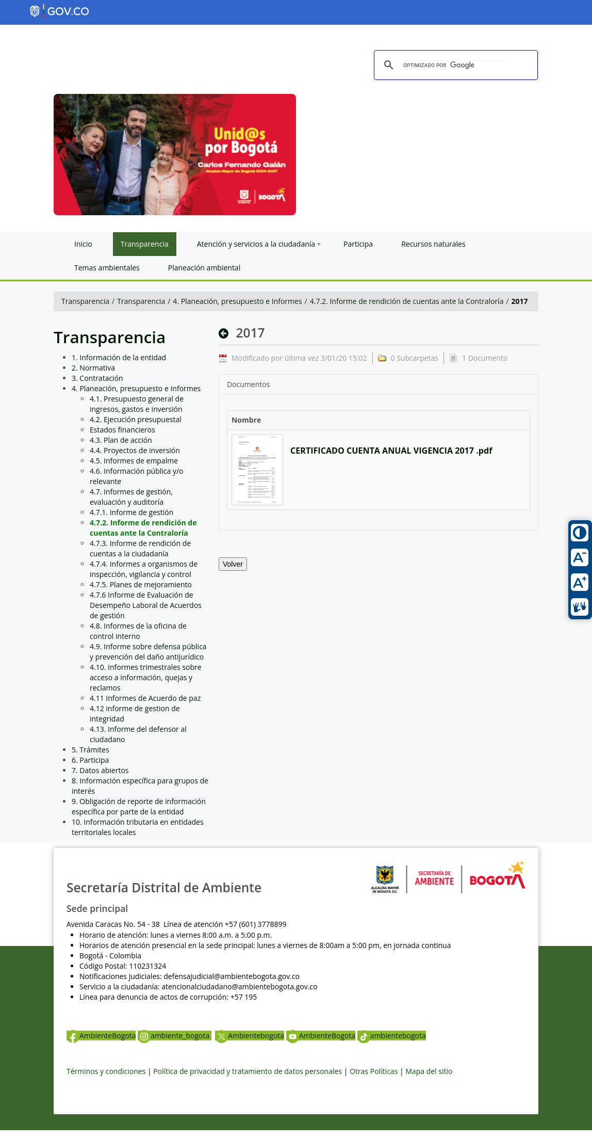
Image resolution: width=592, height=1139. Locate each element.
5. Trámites (90, 750)
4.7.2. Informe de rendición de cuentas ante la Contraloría (407, 301)
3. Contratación (97, 378)
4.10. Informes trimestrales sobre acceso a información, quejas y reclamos (146, 677)
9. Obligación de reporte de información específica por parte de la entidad (139, 806)
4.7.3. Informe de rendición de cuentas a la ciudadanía (140, 548)
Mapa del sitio (428, 1071)
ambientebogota (391, 1035)
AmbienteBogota (101, 1035)
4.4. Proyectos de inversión (135, 450)
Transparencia (85, 301)
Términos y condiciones (106, 1071)
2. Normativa (93, 368)
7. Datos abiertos (100, 770)
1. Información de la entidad (119, 357)
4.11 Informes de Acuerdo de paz (145, 698)
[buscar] (454, 65)
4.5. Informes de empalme (134, 461)
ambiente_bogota (174, 1035)
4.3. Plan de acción (121, 440)
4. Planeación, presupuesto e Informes (237, 301)
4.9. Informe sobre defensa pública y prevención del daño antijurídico (148, 651)
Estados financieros (122, 430)
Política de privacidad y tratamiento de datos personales (247, 1071)
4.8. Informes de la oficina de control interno (138, 631)
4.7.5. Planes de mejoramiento (141, 584)
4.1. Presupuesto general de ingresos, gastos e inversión (137, 404)
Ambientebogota (249, 1035)
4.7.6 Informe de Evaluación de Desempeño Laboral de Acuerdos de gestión (146, 605)
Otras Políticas (374, 1071)
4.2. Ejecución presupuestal (136, 419)
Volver (233, 564)
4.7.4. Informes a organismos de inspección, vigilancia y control (144, 569)
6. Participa (90, 760)
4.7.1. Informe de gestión (131, 512)
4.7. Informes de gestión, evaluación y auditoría (131, 497)
